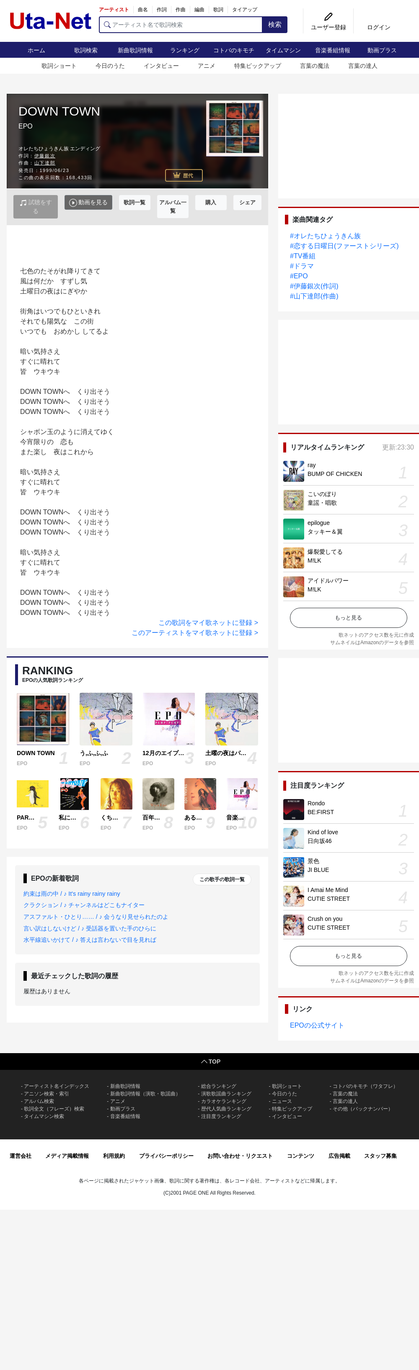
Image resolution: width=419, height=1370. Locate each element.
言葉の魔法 (314, 65)
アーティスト (114, 10)
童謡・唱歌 (322, 502)
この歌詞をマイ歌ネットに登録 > (208, 622)
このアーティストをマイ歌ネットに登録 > (195, 632)
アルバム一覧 (172, 206)
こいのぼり (322, 494)
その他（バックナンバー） (363, 1109)
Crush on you (325, 918)
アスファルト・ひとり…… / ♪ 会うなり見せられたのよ (95, 916)
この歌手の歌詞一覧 (222, 879)
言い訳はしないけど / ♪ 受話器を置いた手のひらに (89, 928)
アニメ (206, 65)
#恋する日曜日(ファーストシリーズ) (344, 245)
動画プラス (382, 50)
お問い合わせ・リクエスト (240, 1156)
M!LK (314, 560)
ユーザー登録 (328, 27)
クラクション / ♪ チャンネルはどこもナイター (84, 905)
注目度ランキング (221, 1116)
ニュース (282, 1101)
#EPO (299, 276)
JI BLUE (318, 869)
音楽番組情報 (332, 50)
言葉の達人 (363, 65)
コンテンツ (300, 1156)
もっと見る (348, 617)
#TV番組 (303, 256)
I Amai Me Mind (328, 890)
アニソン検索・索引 (46, 1094)
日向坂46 (320, 841)
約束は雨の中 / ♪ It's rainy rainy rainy (71, 893)
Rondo (316, 803)
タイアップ (244, 10)
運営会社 (20, 1156)
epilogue (319, 522)
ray (312, 465)
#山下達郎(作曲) (314, 296)
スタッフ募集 (380, 1156)
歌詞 (218, 10)
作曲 (181, 10)
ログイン (379, 27)
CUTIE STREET (329, 898)
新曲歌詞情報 (135, 50)
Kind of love (323, 832)
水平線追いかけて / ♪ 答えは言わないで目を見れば (89, 939)
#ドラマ (302, 266)
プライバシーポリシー (166, 1156)
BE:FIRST (321, 812)
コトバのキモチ (233, 50)
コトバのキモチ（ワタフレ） (365, 1086)
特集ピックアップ (257, 65)
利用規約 (114, 1156)
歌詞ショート (59, 65)
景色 (313, 861)
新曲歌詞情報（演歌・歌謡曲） (145, 1094)
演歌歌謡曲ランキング (226, 1094)
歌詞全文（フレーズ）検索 (54, 1109)
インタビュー (161, 65)
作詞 (162, 10)
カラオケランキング (223, 1101)
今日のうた (110, 65)
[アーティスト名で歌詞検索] (181, 24)
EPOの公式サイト (317, 1025)
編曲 (199, 10)
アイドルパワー (328, 580)
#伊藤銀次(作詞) (314, 286)
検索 (275, 24)
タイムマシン (283, 50)
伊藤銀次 (44, 155)
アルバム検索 (39, 1101)
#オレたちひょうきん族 (325, 235)
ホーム (36, 50)
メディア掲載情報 (67, 1156)
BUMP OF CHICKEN (335, 473)
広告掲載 (339, 1156)
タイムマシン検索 (44, 1116)
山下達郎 (44, 162)
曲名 (143, 10)
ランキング (184, 50)
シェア (247, 202)
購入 (210, 202)
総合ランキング (218, 1086)
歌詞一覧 (134, 202)
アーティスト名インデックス (56, 1086)
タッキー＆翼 (325, 531)
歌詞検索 (86, 50)
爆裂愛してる (325, 551)
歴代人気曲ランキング (226, 1109)
